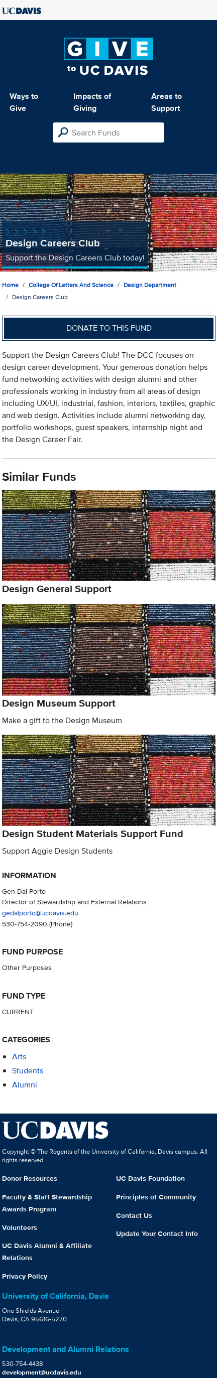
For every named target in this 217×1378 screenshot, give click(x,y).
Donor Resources (29, 1178)
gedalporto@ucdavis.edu (40, 912)
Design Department (150, 285)
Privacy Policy (24, 1276)
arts (19, 1056)
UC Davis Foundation (150, 1178)
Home (10, 285)
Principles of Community (156, 1197)
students (27, 1070)
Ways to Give (24, 102)
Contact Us (134, 1215)
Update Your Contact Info (157, 1233)
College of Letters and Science (71, 285)
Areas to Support (166, 102)
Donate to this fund (109, 328)
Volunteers (19, 1227)
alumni (24, 1084)
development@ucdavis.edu (41, 1372)
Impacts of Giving (92, 102)
